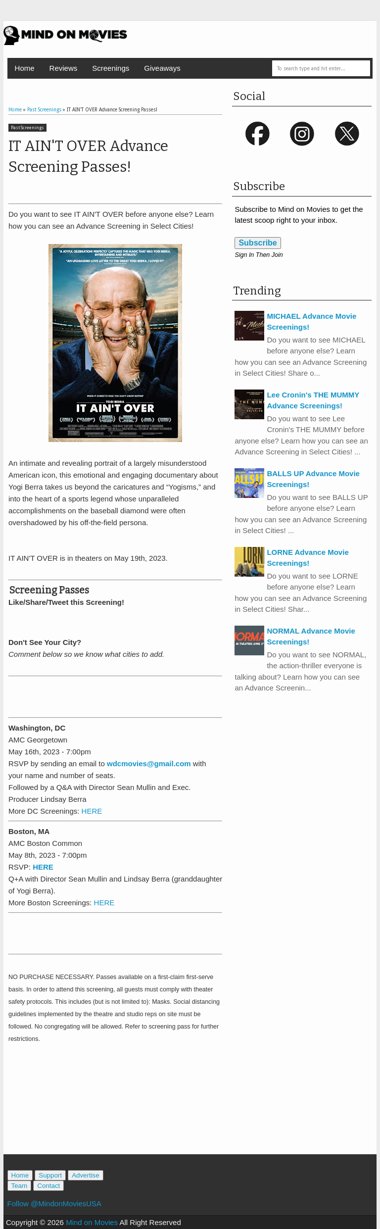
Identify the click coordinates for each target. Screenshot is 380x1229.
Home (25, 68)
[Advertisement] (124, 695)
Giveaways (162, 68)
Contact (48, 1185)
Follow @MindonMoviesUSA (54, 1203)
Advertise (85, 1175)
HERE (92, 811)
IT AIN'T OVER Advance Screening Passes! (88, 156)
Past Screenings (27, 127)
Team (19, 1185)
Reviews (63, 68)
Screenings (110, 68)
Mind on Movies (92, 1222)
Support (50, 1175)
